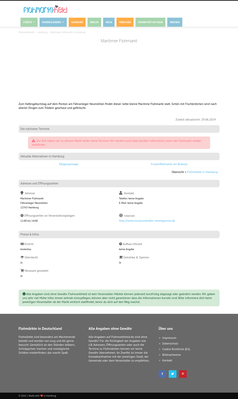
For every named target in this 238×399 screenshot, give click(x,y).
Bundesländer (53, 22)
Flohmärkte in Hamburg (202, 172)
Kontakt (167, 360)
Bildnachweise (171, 355)
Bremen (175, 22)
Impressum (169, 338)
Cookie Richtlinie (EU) (176, 349)
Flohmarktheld (26, 32)
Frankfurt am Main (150, 22)
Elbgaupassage (68, 164)
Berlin (94, 22)
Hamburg (77, 22)
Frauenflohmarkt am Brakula (169, 164)
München (125, 22)
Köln (109, 22)
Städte (29, 22)
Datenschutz (170, 343)
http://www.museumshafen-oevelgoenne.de (147, 220)
